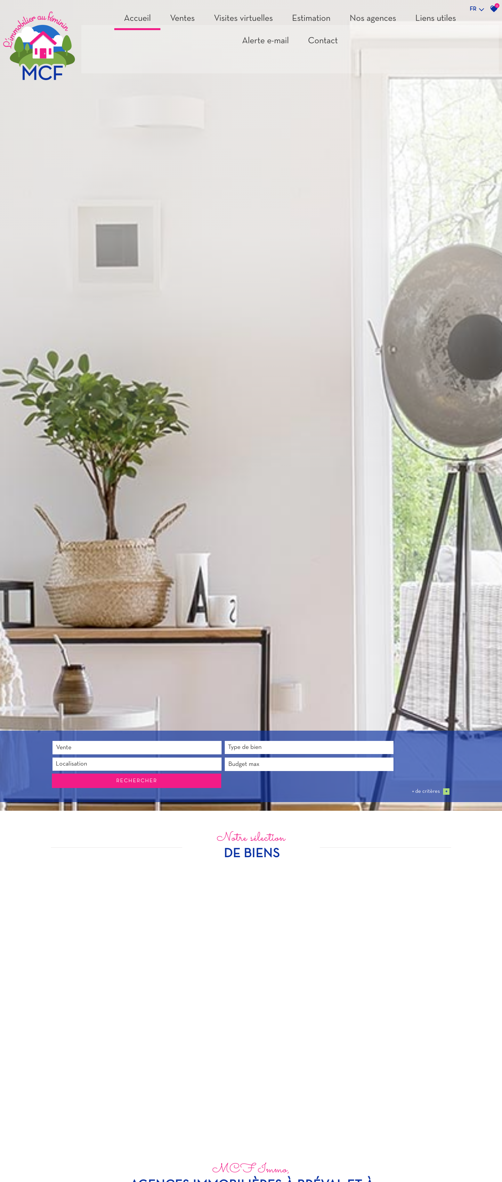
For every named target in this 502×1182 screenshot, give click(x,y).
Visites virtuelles (243, 21)
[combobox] (93, 1161)
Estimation (311, 21)
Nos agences (373, 21)
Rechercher (417, 1161)
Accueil (137, 21)
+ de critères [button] (430, 1172)
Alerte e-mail (265, 43)
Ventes (182, 21)
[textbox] (176, 1161)
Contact (323, 43)
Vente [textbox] (63, 1161)
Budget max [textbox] (321, 1161)
